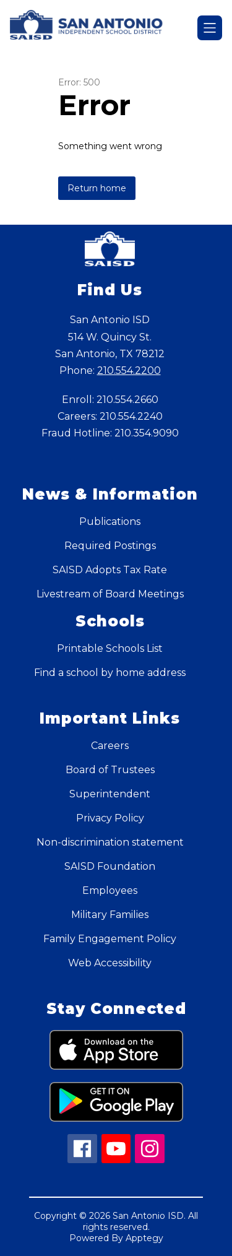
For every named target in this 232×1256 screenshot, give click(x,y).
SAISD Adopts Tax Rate (110, 570)
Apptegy (144, 1238)
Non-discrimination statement (110, 842)
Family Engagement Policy (109, 939)
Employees (109, 890)
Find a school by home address (110, 672)
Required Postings (110, 546)
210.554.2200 (129, 370)
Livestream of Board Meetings (110, 594)
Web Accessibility (110, 963)
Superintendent (109, 794)
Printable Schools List (110, 648)
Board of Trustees (110, 770)
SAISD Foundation (109, 866)
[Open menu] (209, 27)
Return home (96, 188)
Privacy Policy (110, 818)
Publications (109, 521)
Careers (110, 745)
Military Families (109, 914)
